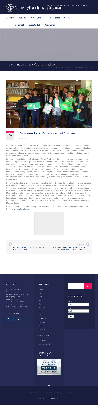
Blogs (41, 326)
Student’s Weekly (44, 344)
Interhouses (43, 318)
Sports (67, 17)
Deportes (42, 300)
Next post (81, 245)
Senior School (54, 17)
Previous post (18, 245)
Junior (41, 293)
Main (25, 138)
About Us (10, 17)
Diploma (42, 307)
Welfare (22, 17)
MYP (40, 311)
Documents (50, 25)
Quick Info (42, 329)
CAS (40, 304)
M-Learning (42, 322)
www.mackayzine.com (21, 209)
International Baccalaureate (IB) (25, 25)
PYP (40, 315)
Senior (41, 296)
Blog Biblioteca (44, 340)
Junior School (37, 17)
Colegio (20, 138)
